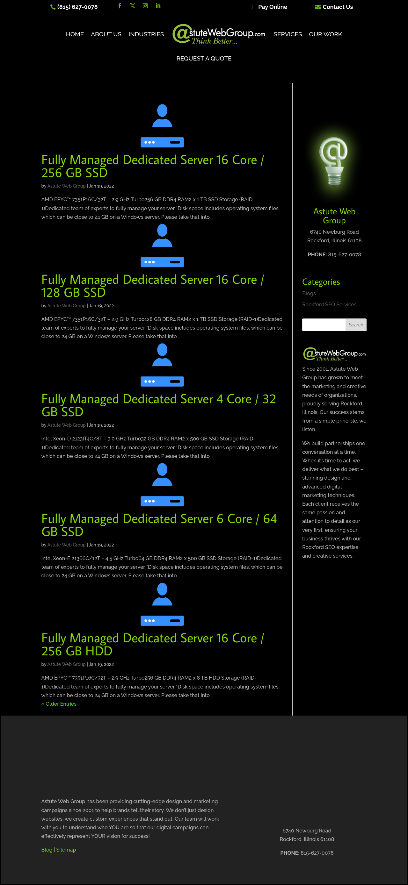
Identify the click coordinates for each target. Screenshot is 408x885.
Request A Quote (203, 58)
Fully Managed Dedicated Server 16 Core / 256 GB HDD (152, 644)
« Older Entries (58, 704)
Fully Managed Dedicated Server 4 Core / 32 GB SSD (158, 405)
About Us (106, 34)
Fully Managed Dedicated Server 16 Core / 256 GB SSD (152, 166)
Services (287, 34)
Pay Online (272, 7)
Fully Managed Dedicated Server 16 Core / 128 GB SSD (152, 285)
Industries (146, 34)
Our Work (325, 34)
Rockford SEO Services (329, 305)
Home (75, 34)
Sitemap (66, 850)
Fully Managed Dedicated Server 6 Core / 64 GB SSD (159, 524)
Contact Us (338, 7)
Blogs (309, 293)
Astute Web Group (66, 186)
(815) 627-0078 (77, 7)
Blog (47, 850)
